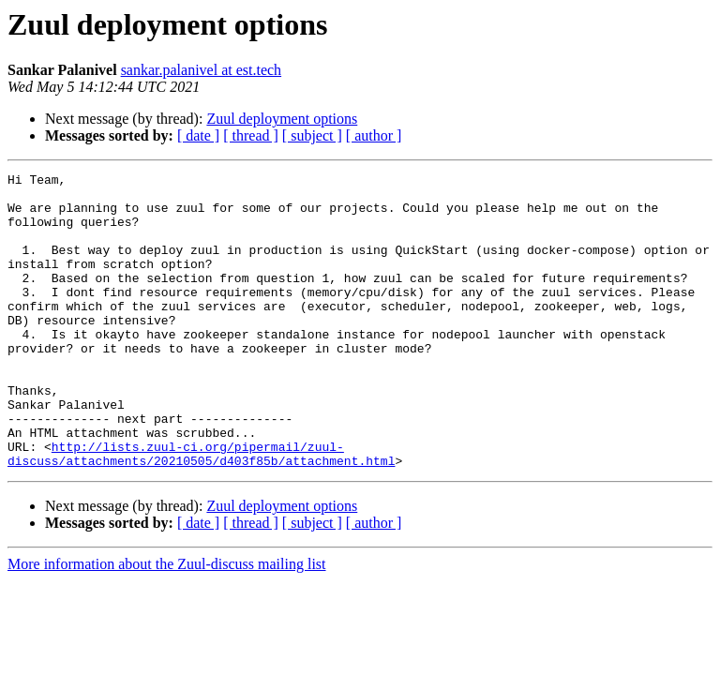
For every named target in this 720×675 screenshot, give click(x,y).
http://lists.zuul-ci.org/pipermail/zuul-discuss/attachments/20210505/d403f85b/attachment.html (201, 511)
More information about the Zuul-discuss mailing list (167, 623)
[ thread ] (250, 135)
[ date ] (198, 135)
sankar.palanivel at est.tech (201, 70)
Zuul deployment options (281, 119)
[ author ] (374, 135)
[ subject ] (312, 135)
